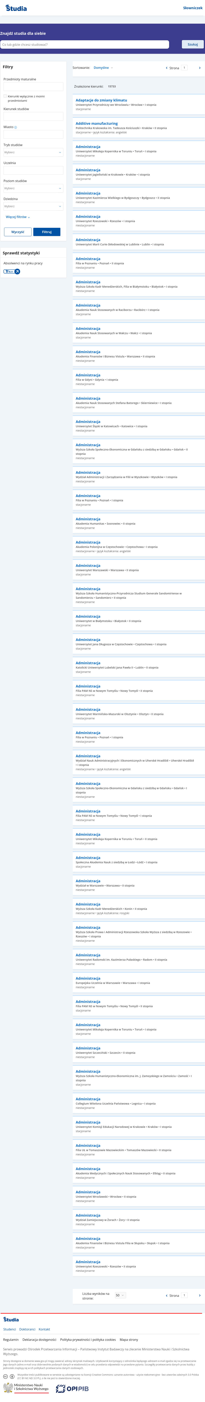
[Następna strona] (200, 68)
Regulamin (11, 1340)
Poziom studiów (15, 181)
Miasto (8, 127)
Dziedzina (11, 199)
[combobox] (33, 85)
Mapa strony (129, 1340)
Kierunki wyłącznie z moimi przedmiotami (26, 98)
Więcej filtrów (16, 217)
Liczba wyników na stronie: (95, 1296)
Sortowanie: (81, 68)
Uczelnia (10, 163)
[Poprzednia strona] (166, 68)
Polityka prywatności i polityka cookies (88, 1340)
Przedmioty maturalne (20, 79)
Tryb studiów (13, 145)
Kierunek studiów (16, 109)
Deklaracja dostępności (39, 1340)
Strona (174, 68)
